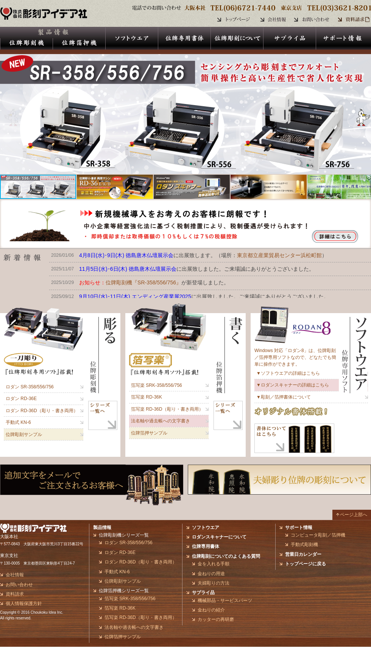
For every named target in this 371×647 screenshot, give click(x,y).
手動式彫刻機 (304, 544)
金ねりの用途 (211, 573)
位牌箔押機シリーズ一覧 (124, 590)
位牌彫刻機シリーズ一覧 (124, 535)
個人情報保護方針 (24, 603)
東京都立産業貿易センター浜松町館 (279, 255)
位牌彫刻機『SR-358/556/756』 (143, 282)
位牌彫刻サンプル (24, 434)
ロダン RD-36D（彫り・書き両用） (42, 410)
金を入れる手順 (213, 563)
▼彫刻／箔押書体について (283, 397)
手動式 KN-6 (18, 422)
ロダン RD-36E (21, 398)
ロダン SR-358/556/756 (30, 386)
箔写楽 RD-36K (146, 397)
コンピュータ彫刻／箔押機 (318, 535)
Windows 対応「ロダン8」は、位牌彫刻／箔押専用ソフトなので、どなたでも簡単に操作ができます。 (295, 357)
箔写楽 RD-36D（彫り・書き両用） (167, 409)
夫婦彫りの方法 (213, 583)
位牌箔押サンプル (149, 433)
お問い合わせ (19, 584)
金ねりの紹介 (211, 610)
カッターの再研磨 (216, 619)
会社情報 (15, 574)
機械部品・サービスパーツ (225, 600)
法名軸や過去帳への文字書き (160, 421)
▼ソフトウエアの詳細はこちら (288, 373)
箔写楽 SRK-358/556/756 (156, 385)
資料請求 (15, 594)
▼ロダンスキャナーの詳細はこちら (292, 385)
